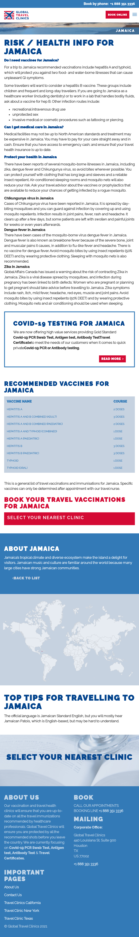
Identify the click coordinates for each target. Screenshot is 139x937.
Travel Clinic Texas (18, 918)
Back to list (27, 578)
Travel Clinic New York (21, 911)
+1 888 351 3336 (122, 4)
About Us (11, 887)
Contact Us (13, 895)
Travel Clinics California (22, 903)
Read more (111, 359)
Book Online (117, 14)
